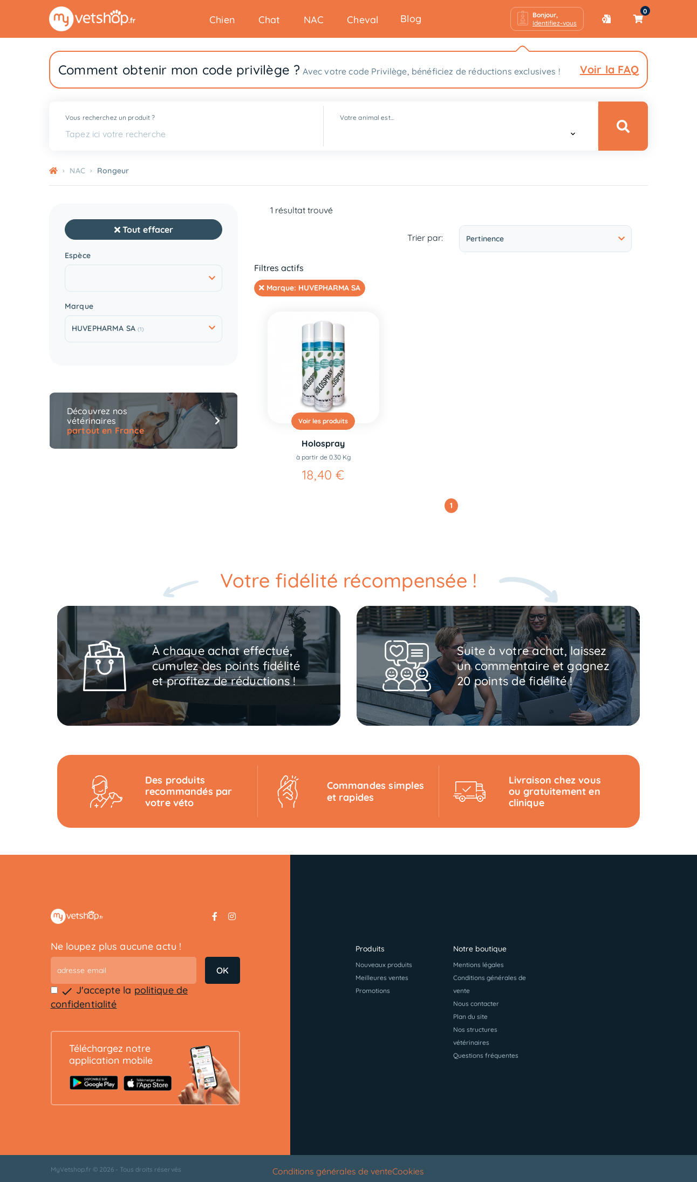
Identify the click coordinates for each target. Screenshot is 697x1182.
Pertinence (545, 239)
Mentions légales (478, 965)
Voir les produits (323, 421)
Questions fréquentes (485, 1055)
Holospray (323, 443)
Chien (222, 19)
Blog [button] (410, 18)
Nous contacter (476, 1003)
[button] (547, 19)
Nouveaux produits (384, 965)
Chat (269, 19)
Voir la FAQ (609, 69)
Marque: (309, 288)
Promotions (373, 991)
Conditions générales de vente (332, 1171)
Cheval (362, 19)
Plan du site (470, 1016)
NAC (314, 19)
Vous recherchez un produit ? (110, 117)
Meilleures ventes (382, 978)
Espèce (78, 255)
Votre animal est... (367, 117)
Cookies (408, 1171)
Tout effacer (143, 229)
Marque (79, 306)
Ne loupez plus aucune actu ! (116, 946)
